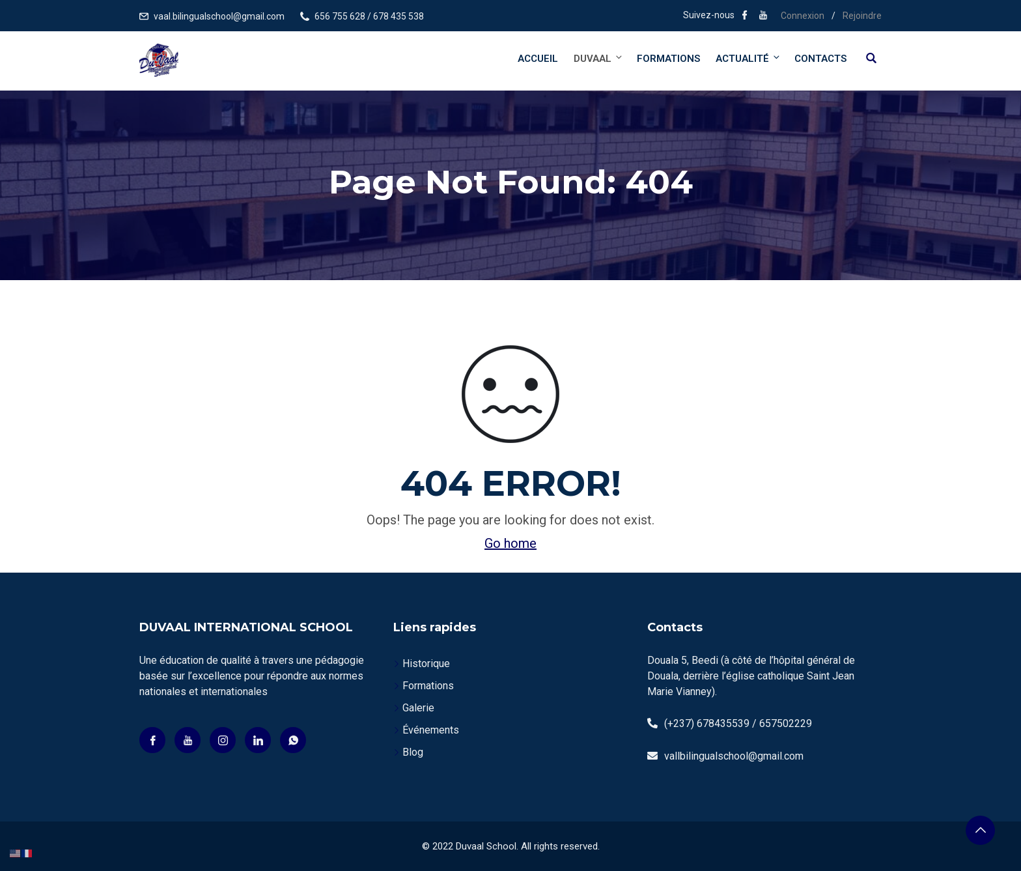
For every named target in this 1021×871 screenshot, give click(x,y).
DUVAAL (599, 58)
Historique (426, 663)
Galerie (418, 708)
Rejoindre (862, 15)
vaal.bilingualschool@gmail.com (219, 16)
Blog (412, 752)
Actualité (748, 58)
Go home (510, 543)
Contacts (820, 58)
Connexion (802, 15)
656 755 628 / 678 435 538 (369, 16)
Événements (430, 730)
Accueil (538, 58)
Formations (668, 58)
